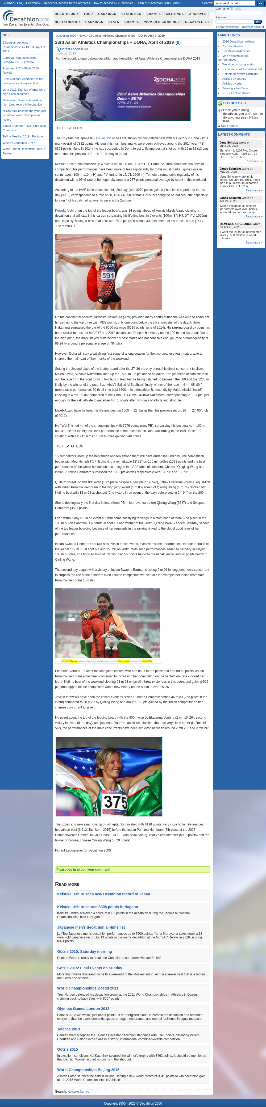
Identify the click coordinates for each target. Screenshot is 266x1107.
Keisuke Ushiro (104, 138)
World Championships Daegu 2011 (87, 988)
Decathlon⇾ (66, 13)
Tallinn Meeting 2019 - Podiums (23, 136)
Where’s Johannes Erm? (19, 142)
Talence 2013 (68, 1029)
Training (227, 88)
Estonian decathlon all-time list (242, 69)
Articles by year (232, 83)
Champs (154, 13)
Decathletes (197, 21)
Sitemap (8, 3)
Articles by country (234, 78)
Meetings (175, 13)
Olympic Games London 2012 (83, 1009)
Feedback (33, 3)
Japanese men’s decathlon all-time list (91, 927)
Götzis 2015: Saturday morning (84, 951)
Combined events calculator (240, 74)
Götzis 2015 (67, 1049)
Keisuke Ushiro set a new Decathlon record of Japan (103, 894)
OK (261, 3)
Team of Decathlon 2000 (153, 3)
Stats (114, 21)
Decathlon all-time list (236, 51)
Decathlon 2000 (66, 35)
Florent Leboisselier (74, 49)
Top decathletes (232, 46)
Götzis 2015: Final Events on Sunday (89, 968)
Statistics (131, 13)
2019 (6, 35)
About (177, 3)
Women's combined (162, 21)
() (178, 42)
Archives (198, 13)
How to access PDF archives (113, 3)
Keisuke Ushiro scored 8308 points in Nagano (97, 907)
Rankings (107, 13)
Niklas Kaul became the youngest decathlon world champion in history (24, 115)
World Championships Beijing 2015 (88, 1070)
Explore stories (241, 93)
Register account (253, 26)
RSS (225, 93)
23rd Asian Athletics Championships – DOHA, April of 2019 (24, 47)
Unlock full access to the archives (66, 3)
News (82, 35)
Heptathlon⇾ (67, 21)
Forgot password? (228, 26)
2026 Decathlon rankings (238, 41)
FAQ (20, 3)
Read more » (229, 125)
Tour (88, 13)
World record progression (238, 64)
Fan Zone (241, 88)
